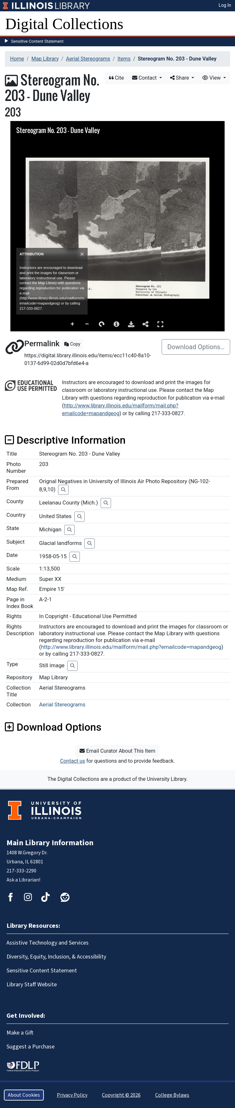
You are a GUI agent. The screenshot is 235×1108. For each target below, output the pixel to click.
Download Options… (196, 347)
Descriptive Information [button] (65, 440)
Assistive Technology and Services (47, 943)
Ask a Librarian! (23, 879)
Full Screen (160, 324)
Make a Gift (19, 1033)
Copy (72, 344)
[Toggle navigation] (226, 23)
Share (180, 78)
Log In (225, 5)
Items (123, 59)
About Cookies (24, 1095)
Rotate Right (102, 324)
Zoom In (73, 324)
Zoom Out (87, 324)
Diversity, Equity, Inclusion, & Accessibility (56, 957)
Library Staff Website (31, 985)
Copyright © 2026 (121, 1095)
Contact (145, 78)
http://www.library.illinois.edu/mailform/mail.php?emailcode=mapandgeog (131, 647)
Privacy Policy (72, 1095)
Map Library (45, 59)
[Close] (82, 254)
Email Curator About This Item (117, 751)
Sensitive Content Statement (37, 41)
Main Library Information (49, 842)
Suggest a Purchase (30, 1047)
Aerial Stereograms (88, 59)
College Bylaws (172, 1095)
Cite (116, 78)
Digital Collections (64, 23)
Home (17, 59)
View (212, 78)
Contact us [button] (72, 761)
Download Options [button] (53, 727)
